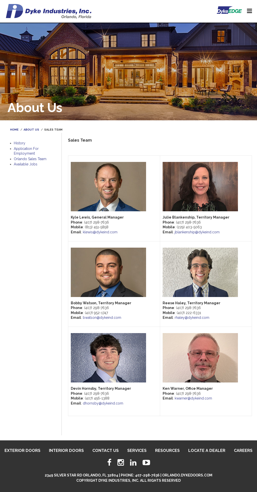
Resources (167, 450)
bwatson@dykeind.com (102, 318)
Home (14, 129)
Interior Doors (66, 450)
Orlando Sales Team (30, 159)
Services (137, 450)
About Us (31, 129)
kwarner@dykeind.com (193, 398)
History (19, 143)
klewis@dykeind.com (100, 232)
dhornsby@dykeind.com (103, 403)
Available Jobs (25, 164)
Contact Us (105, 450)
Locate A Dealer (206, 450)
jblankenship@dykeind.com (197, 232)
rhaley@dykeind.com (192, 318)
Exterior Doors (22, 450)
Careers (243, 450)
